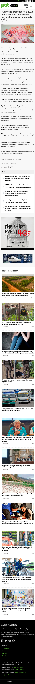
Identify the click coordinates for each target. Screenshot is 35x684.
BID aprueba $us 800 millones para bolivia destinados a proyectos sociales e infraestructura (17, 522)
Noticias (4, 651)
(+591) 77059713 (19, 669)
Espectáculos (5, 656)
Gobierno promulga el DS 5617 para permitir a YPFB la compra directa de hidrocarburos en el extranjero (16, 579)
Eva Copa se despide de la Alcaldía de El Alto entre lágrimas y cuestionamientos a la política (18, 208)
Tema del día (5, 648)
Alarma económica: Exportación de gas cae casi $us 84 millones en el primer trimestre (17, 178)
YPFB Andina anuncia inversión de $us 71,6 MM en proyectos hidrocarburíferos (18, 186)
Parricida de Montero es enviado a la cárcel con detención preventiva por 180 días (17, 323)
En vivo (14, 5)
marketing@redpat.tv (20, 672)
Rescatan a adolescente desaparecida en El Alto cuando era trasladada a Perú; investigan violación (18, 352)
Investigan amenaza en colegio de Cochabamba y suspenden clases (16, 201)
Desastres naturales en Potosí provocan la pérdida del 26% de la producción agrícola (18, 495)
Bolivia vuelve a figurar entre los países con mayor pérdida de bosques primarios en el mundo (18, 294)
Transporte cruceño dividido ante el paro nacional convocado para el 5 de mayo (17, 409)
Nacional (13, 163)
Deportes (4, 653)
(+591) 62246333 (18, 667)
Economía (5, 163)
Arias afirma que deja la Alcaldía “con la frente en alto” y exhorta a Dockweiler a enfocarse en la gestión (17, 439)
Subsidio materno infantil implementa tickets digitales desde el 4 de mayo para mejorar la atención (16, 610)
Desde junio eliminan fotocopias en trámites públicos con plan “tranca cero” (16, 466)
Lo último (3, 1)
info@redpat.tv (6, 674)
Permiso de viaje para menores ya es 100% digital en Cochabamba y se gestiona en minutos (16, 193)
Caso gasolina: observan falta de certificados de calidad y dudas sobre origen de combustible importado (17, 548)
